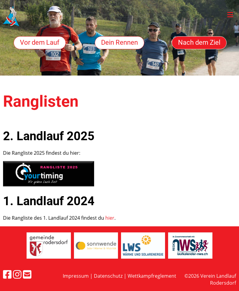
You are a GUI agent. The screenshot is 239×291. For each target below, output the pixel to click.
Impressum (76, 276)
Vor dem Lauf (39, 42)
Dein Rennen (119, 42)
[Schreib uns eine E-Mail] (27, 274)
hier (109, 218)
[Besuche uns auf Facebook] (7, 274)
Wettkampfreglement (152, 276)
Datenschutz (108, 276)
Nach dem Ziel (199, 42)
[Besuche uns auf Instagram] (17, 274)
